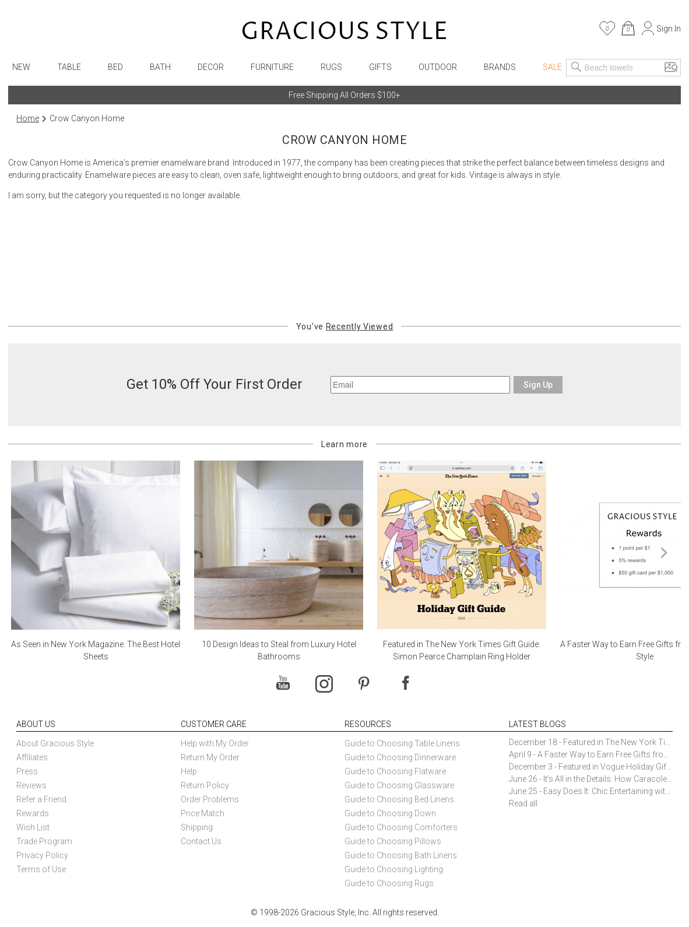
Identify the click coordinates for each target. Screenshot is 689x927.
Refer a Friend (41, 799)
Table (69, 67)
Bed (115, 67)
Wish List (33, 827)
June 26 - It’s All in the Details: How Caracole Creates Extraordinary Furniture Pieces (591, 779)
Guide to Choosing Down (390, 813)
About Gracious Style (55, 743)
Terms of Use (41, 869)
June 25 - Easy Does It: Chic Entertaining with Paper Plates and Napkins (591, 791)
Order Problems (210, 799)
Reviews (31, 785)
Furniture (272, 67)
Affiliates (32, 757)
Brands (500, 67)
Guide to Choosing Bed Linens (399, 799)
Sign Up (538, 384)
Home (27, 118)
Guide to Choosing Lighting (394, 869)
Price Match (202, 813)
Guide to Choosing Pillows (393, 841)
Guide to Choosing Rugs (389, 883)
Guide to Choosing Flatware (395, 771)
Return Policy (205, 785)
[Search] (576, 68)
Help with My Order (215, 743)
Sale (552, 67)
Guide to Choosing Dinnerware (400, 757)
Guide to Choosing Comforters (401, 827)
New (21, 67)
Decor (211, 67)
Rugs (331, 67)
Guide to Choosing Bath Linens (400, 855)
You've (344, 326)
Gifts (380, 67)
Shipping (197, 827)
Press (27, 771)
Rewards (32, 813)
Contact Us (201, 841)
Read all (523, 803)
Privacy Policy (42, 855)
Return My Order (210, 757)
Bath (160, 67)
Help (189, 771)
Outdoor (438, 67)
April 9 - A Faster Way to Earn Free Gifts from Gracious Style (591, 754)
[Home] (344, 32)
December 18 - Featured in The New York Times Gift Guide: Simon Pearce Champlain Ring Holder (591, 742)
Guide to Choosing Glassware (399, 785)
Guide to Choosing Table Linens (402, 743)
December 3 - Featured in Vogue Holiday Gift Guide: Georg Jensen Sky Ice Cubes (591, 766)
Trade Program (44, 841)
